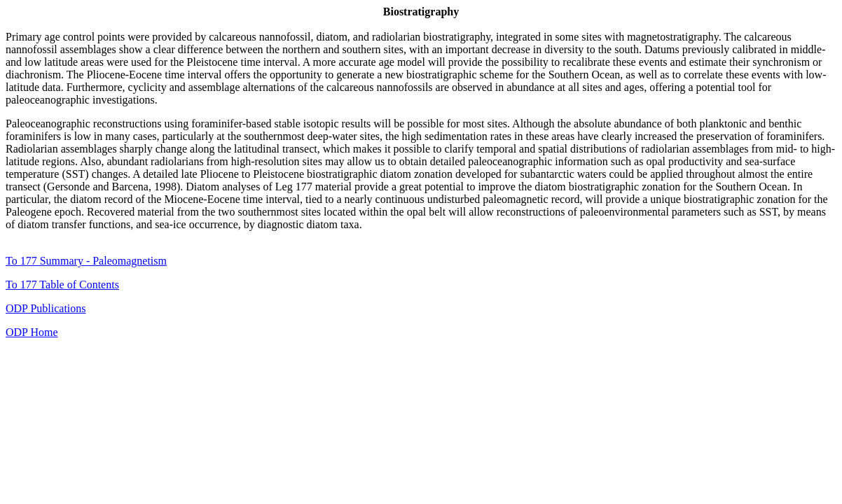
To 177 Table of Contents (62, 284)
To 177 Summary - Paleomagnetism (86, 261)
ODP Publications (46, 308)
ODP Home (32, 332)
